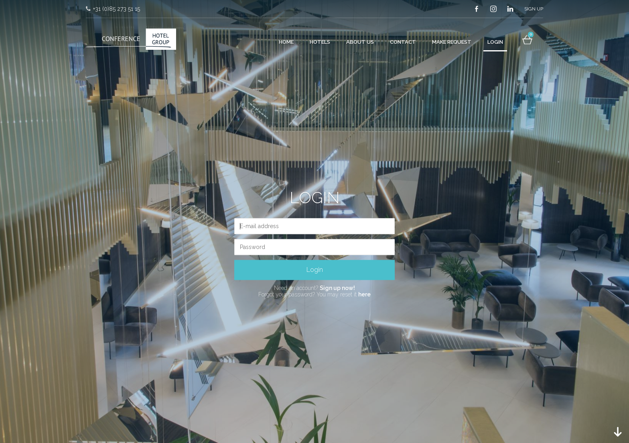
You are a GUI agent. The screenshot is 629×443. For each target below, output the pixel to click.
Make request (451, 42)
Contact (403, 42)
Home (286, 42)
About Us (360, 42)
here (364, 295)
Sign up (533, 9)
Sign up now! (337, 288)
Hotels (320, 42)
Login (495, 42)
